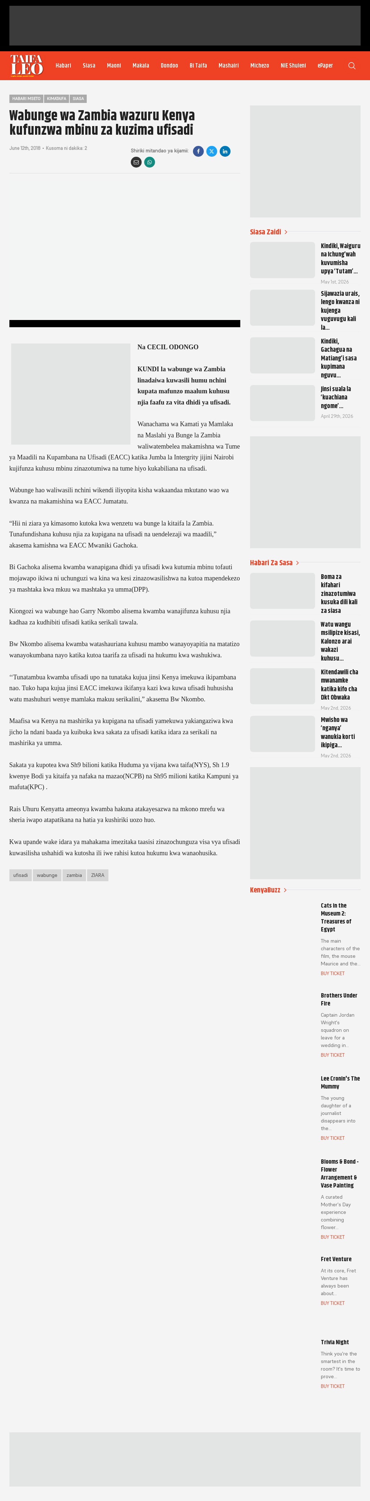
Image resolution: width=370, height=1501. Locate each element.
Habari (63, 65)
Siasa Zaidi (268, 232)
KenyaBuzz (268, 890)
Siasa (89, 65)
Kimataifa (56, 98)
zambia (74, 875)
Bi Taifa (198, 65)
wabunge (47, 875)
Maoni (114, 65)
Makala (141, 65)
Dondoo (169, 65)
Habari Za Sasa (274, 563)
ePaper (325, 65)
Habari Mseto (26, 98)
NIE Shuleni (293, 65)
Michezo (259, 65)
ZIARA (97, 875)
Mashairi (229, 65)
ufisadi (20, 875)
